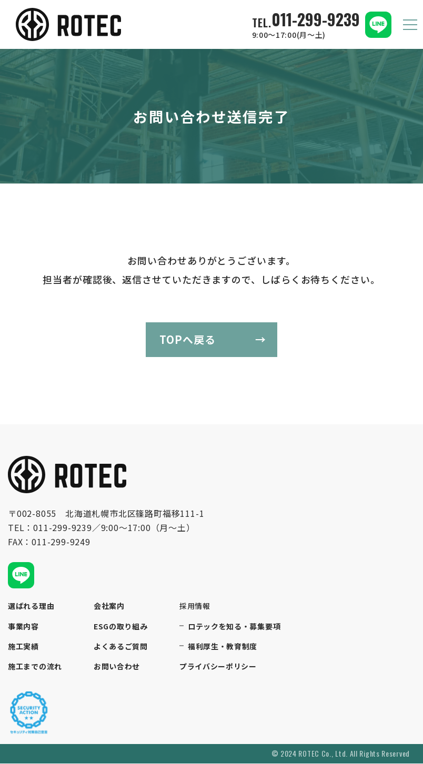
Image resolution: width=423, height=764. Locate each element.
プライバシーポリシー (218, 667)
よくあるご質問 (121, 646)
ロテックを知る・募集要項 (234, 626)
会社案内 (109, 606)
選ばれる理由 (31, 606)
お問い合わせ (117, 667)
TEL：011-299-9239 (50, 527)
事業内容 (23, 626)
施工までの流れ (35, 667)
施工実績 (23, 646)
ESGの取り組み (121, 626)
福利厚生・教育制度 (222, 646)
